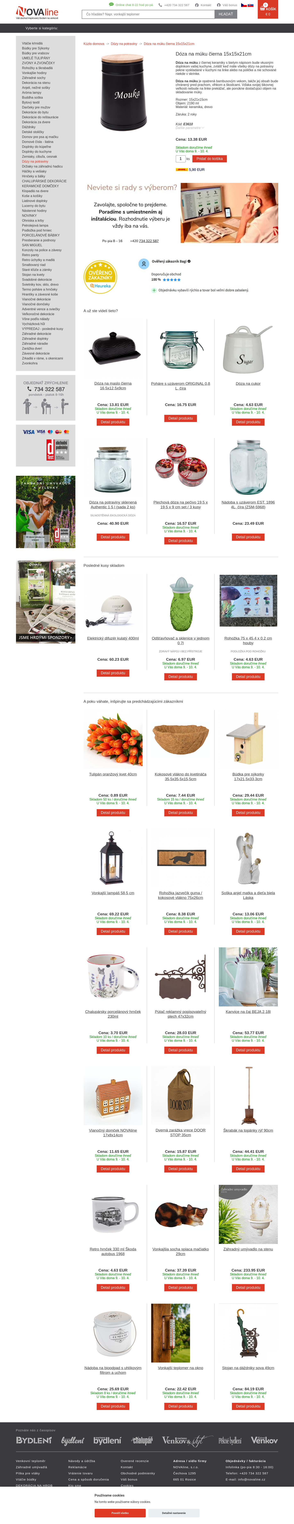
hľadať (226, 14)
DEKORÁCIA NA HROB (214, 37)
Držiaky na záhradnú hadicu (42, 166)
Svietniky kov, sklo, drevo (40, 284)
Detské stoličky (33, 132)
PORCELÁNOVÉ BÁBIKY (41, 235)
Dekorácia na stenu (36, 82)
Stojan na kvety (33, 274)
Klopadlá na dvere (35, 191)
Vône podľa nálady (36, 319)
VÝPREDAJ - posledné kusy (42, 329)
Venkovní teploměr (31, 1461)
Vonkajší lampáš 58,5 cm (113, 893)
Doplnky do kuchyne (37, 151)
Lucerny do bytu (33, 206)
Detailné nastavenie (174, 1513)
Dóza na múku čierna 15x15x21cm (169, 44)
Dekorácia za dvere (36, 122)
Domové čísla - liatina (37, 142)
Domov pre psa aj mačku (40, 137)
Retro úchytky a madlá (38, 260)
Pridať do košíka (209, 159)
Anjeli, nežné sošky (36, 87)
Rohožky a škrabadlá (37, 68)
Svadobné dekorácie (37, 279)
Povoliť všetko (120, 1513)
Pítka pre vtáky (136, 37)
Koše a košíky (32, 196)
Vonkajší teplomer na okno (180, 1368)
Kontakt (206, 5)
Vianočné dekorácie (36, 299)
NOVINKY (29, 215)
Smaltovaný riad (34, 265)
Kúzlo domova (94, 44)
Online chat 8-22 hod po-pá (134, 5)
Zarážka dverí (32, 348)
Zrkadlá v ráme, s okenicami (42, 358)
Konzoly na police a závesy (42, 250)
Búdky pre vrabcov (35, 53)
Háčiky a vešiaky (34, 171)
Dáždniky (29, 127)
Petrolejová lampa (35, 225)
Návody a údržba (81, 1461)
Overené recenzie (135, 1461)
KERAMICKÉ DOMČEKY (40, 186)
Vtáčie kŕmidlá (32, 43)
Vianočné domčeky (36, 304)
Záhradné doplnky (35, 338)
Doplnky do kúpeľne (36, 146)
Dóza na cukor (248, 383)
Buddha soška (32, 97)
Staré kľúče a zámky (37, 269)
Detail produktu (113, 422)
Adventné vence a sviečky (41, 309)
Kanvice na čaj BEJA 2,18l (248, 1012)
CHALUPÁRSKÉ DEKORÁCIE (44, 181)
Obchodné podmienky (138, 1473)
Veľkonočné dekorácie (38, 314)
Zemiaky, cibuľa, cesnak (39, 156)
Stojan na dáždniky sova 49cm (248, 1368)
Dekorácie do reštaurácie (40, 117)
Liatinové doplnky (35, 201)
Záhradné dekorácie (36, 333)
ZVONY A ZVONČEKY (38, 63)
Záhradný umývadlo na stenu (248, 1249)
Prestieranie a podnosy (39, 240)
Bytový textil (31, 102)
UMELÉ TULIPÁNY (36, 58)
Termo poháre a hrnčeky (40, 289)
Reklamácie (77, 1467)
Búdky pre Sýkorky (35, 48)
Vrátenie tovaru (80, 1473)
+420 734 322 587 (176, 5)
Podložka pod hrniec (37, 230)
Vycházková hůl (33, 324)
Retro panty (30, 255)
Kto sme (74, 1485)
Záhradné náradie (35, 343)
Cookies (127, 1485)
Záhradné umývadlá (91, 37)
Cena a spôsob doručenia (88, 1479)
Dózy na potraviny (35, 161)
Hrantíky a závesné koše (40, 294)
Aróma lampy (31, 92)
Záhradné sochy (34, 78)
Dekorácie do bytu (35, 112)
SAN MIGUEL (32, 245)
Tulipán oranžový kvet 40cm (113, 774)
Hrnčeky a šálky (33, 176)
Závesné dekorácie (36, 353)
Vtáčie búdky (173, 37)
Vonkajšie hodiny (34, 73)
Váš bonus (230, 5)
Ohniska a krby (33, 220)
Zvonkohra (30, 363)
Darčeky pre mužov (36, 107)
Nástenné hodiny (34, 210)
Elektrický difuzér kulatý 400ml (113, 638)
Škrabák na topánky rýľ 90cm (248, 1130)
